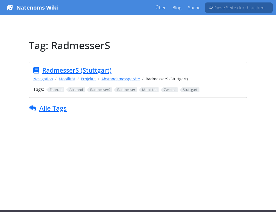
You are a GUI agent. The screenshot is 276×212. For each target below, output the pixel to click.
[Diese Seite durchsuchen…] (241, 7)
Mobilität (67, 78)
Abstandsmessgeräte (120, 78)
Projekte (88, 78)
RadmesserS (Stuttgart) (76, 70)
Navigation (43, 78)
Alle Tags (53, 108)
